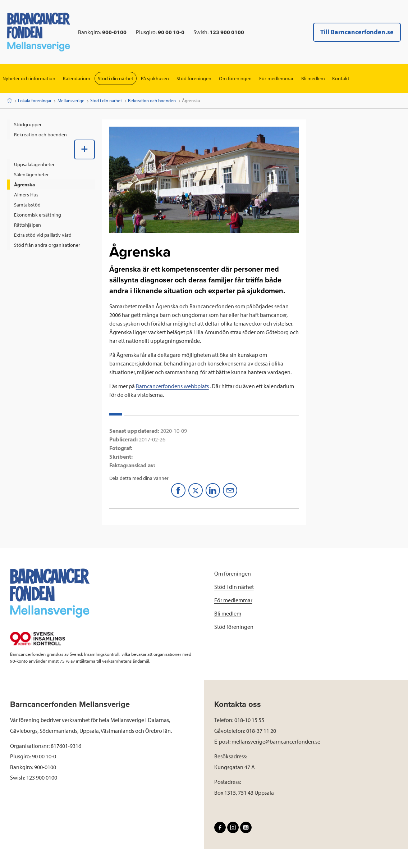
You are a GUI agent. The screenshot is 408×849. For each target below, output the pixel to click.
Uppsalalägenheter (34, 164)
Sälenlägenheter (31, 174)
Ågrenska (24, 184)
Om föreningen (235, 78)
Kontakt (341, 78)
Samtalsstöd (27, 204)
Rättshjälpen (27, 225)
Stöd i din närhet (115, 78)
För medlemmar (276, 78)
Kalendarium (76, 78)
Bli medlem (313, 78)
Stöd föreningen (194, 78)
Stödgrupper (28, 124)
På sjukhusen (155, 78)
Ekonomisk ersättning (37, 215)
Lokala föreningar (34, 100)
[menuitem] (51, 124)
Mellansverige (71, 100)
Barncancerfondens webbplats (172, 386)
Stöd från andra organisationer (47, 245)
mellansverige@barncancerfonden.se (275, 741)
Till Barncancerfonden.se (357, 32)
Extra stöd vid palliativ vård (43, 235)
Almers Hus (26, 194)
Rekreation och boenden (152, 100)
